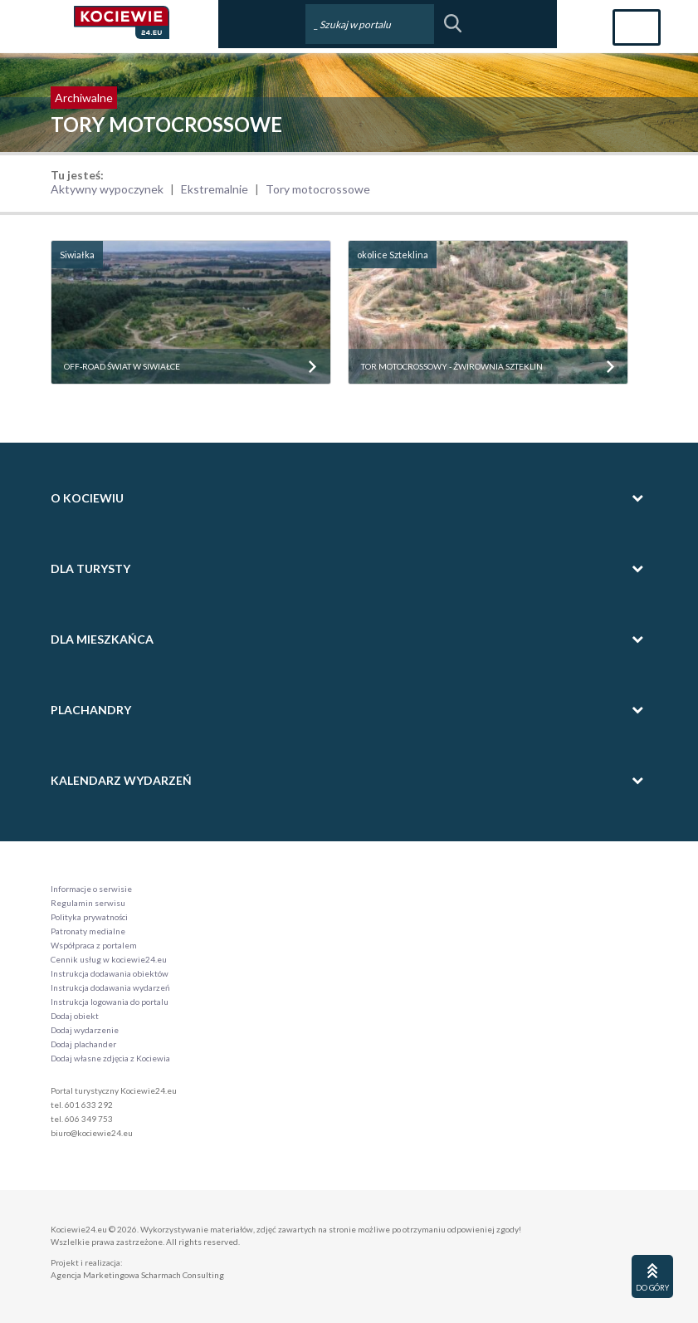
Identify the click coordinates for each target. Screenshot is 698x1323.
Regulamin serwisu (88, 903)
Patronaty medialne (88, 931)
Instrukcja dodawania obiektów (109, 973)
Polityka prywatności (89, 917)
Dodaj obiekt (75, 1016)
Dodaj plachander (83, 1044)
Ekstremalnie (214, 189)
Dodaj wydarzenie (85, 1030)
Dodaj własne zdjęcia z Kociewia (110, 1058)
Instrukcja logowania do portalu (109, 1002)
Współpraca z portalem (94, 945)
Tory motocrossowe (318, 189)
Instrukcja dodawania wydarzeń (110, 987)
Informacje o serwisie (91, 889)
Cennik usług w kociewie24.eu (109, 959)
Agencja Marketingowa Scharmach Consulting (137, 1275)
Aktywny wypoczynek (107, 189)
